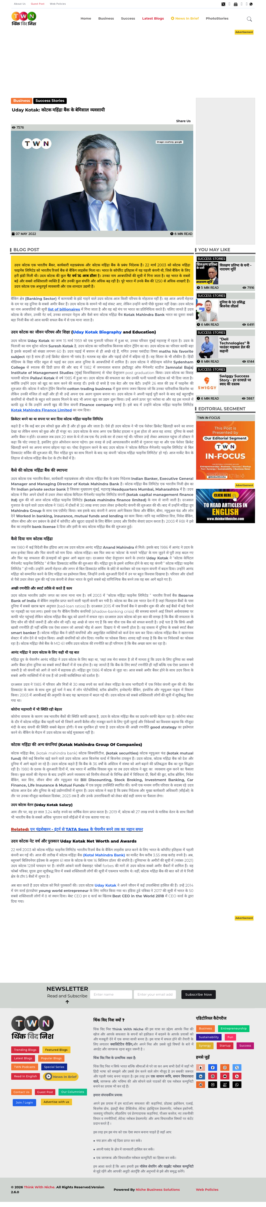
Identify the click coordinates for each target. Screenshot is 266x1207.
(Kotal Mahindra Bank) (104, 855)
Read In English (25, 1076)
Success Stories (49, 101)
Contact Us (21, 1092)
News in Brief (185, 18)
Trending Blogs (25, 1049)
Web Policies (58, 4)
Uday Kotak (105, 885)
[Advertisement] (137, 59)
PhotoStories (217, 18)
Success (128, 18)
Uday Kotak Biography (97, 332)
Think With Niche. (39, 1187)
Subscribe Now (198, 994)
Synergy (205, 1045)
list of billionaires (64, 309)
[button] (249, 19)
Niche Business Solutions (158, 1189)
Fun (230, 1037)
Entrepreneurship (234, 1028)
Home (86, 18)
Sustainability (209, 1037)
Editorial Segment (221, 408)
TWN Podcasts (24, 1067)
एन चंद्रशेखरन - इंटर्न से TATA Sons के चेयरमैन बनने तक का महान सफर (86, 829)
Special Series (54, 1067)
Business (106, 18)
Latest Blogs (153, 18)
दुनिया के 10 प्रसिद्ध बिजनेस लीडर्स (232, 304)
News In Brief (60, 1076)
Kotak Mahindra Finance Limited (41, 410)
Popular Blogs (51, 1058)
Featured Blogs (56, 1049)
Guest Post (38, 4)
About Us (20, 4)
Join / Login (24, 1102)
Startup (225, 1045)
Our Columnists (72, 1092)
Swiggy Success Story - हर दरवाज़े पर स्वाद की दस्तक (235, 380)
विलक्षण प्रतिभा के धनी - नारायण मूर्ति (235, 267)
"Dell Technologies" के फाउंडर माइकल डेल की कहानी (235, 345)
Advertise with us (56, 1102)
